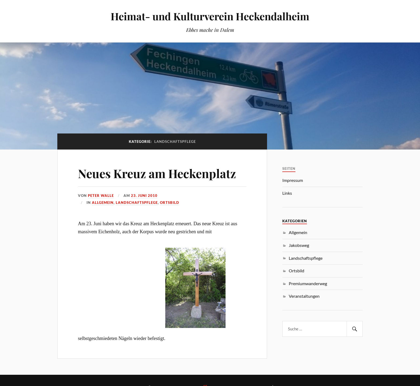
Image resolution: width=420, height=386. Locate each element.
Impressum (292, 180)
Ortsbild (169, 202)
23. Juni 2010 (144, 195)
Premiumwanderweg (308, 283)
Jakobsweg (299, 245)
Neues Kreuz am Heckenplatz (157, 173)
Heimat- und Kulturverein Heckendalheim (210, 16)
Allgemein (103, 202)
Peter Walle (101, 195)
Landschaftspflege (137, 202)
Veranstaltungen (304, 296)
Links (287, 193)
